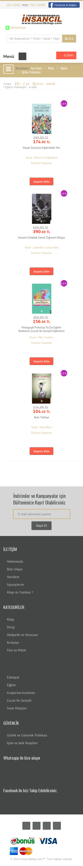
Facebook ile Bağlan (62, 5)
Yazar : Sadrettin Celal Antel (42, 247)
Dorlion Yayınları (41, 163)
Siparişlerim (15, 584)
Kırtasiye (13, 642)
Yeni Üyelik (37, 5)
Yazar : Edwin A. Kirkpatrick (41, 157)
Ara (69, 38)
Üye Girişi (13, 5)
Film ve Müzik (16, 650)
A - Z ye (22, 83)
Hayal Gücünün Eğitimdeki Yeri (41, 148)
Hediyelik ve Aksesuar (22, 635)
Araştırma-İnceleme (21, 693)
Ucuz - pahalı (44, 83)
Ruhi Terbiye (41, 417)
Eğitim (64, 68)
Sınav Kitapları (17, 708)
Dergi (11, 627)
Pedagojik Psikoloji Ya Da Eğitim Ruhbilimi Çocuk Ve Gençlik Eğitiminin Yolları (42, 331)
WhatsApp (18, 27)
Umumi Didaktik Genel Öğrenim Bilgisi (41, 237)
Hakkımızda (15, 561)
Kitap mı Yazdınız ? (20, 592)
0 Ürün (65, 55)
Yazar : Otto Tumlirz (41, 337)
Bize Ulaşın (15, 569)
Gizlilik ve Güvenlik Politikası (27, 735)
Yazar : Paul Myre (41, 427)
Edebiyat (13, 677)
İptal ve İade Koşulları (22, 743)
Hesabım (13, 577)
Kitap (51, 68)
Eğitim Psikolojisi (31, 72)
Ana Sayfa (36, 68)
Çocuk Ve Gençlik (19, 700)
